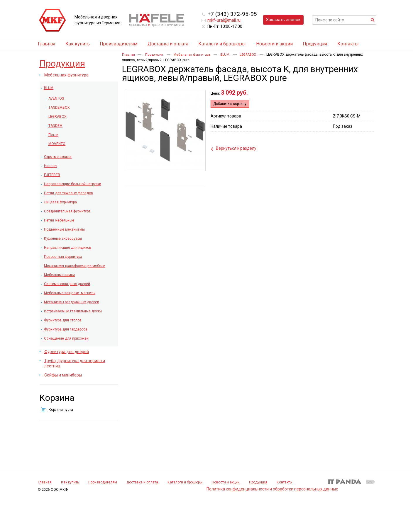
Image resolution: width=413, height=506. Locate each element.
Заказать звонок (283, 19)
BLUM (225, 55)
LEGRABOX (248, 55)
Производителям (102, 482)
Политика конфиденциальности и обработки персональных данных (272, 489)
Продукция (315, 44)
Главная (128, 55)
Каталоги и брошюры (184, 482)
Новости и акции (226, 482)
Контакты (284, 482)
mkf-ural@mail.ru (224, 20)
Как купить (70, 482)
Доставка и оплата (142, 482)
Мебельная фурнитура (192, 55)
